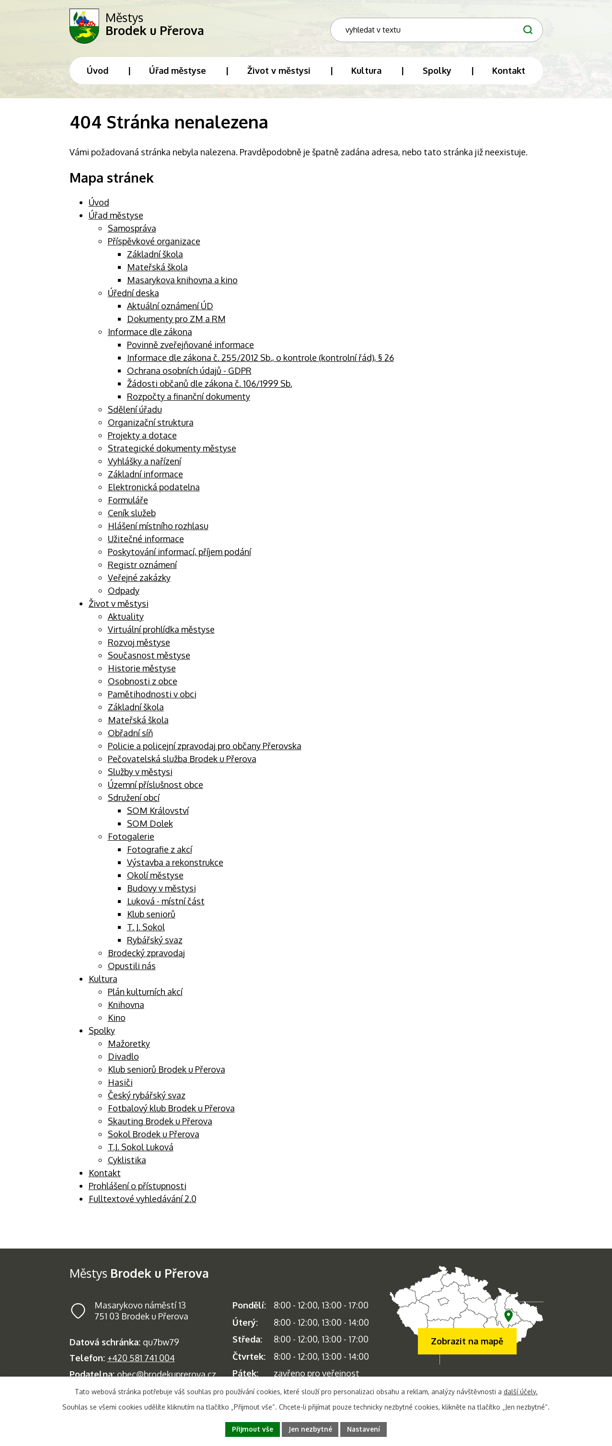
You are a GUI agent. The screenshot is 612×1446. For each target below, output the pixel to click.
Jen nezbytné (310, 1429)
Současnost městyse (149, 658)
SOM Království (158, 813)
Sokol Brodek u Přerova (153, 1137)
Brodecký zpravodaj (146, 955)
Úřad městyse (116, 218)
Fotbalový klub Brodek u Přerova (171, 1111)
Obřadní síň (130, 735)
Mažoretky (129, 1046)
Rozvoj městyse (139, 645)
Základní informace (145, 477)
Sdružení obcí (134, 800)
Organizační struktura (151, 425)
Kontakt (105, 1175)
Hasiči (120, 1085)
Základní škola (155, 257)
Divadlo (123, 1059)
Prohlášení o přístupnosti (137, 1188)
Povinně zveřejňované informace (190, 347)
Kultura (103, 981)
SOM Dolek (150, 826)
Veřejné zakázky (139, 580)
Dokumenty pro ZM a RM (176, 321)
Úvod (99, 205)
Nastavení (364, 1429)
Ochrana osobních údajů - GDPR (189, 373)
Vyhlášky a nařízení (144, 464)
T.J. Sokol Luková (140, 1150)
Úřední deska (133, 295)
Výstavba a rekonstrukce (175, 865)
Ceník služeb (132, 515)
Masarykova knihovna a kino (182, 283)
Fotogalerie (131, 839)
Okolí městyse (155, 878)
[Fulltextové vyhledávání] (480, 22)
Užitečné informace (146, 541)
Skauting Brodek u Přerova (160, 1124)
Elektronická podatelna (154, 490)
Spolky (102, 1033)
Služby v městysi (140, 774)
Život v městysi (119, 606)
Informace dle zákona (150, 334)
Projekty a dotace (142, 438)
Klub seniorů (151, 917)
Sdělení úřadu (135, 412)
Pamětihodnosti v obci (152, 697)
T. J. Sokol (146, 930)
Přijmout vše (252, 1429)
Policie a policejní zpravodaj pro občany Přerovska (204, 748)
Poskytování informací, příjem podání (179, 554)
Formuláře (128, 502)
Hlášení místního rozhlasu (158, 528)
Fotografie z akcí (159, 852)
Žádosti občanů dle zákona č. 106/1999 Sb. (209, 386)
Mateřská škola (157, 270)
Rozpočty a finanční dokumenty (188, 399)
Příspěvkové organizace (154, 244)
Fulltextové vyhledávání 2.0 (142, 1201)
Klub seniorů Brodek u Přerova (166, 1072)
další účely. (521, 1391)
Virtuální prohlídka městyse (161, 632)
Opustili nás (132, 968)
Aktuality (126, 619)
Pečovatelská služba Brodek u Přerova (182, 761)
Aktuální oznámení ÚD (170, 308)
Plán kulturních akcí (145, 994)
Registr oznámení (142, 567)
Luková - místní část (166, 904)
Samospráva (132, 231)
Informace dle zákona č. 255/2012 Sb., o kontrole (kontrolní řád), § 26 (260, 360)
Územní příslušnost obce (155, 787)
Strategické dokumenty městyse (172, 451)
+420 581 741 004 (141, 1361)
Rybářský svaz (155, 942)
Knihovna (126, 1007)
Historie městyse (142, 671)
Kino (117, 1020)
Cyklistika (127, 1162)
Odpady (123, 593)
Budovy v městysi (161, 891)
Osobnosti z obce (142, 684)
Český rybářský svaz (146, 1098)
